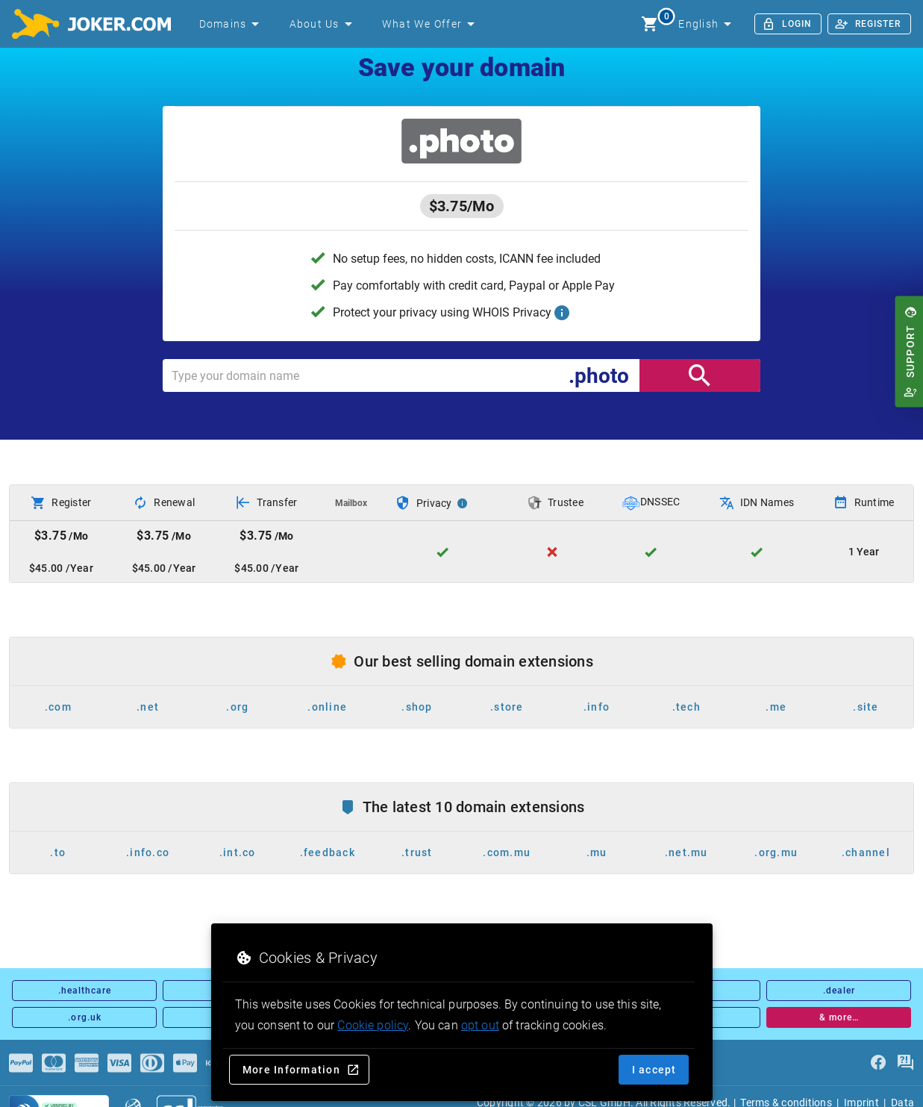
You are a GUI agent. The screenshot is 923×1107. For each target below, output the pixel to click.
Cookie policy (372, 1025)
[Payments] (21, 1063)
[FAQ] (905, 1063)
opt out (480, 1025)
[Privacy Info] (462, 503)
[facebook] (878, 1063)
